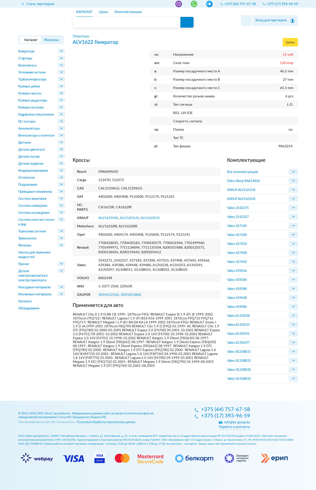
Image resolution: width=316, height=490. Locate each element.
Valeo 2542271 (238, 208)
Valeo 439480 (237, 306)
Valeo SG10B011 (239, 351)
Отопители (26, 177)
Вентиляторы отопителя (36, 135)
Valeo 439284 (237, 280)
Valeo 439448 (237, 297)
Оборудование (29, 308)
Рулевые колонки (31, 107)
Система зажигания (32, 198)
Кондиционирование (33, 170)
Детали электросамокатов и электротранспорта (33, 275)
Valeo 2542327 (238, 217)
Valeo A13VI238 (238, 315)
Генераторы (26, 51)
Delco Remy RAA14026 (243, 181)
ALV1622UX (150, 218)
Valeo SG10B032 (239, 369)
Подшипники (28, 184)
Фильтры (24, 245)
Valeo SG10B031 (239, 360)
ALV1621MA (108, 218)
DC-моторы (27, 121)
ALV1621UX (129, 218)
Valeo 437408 (237, 253)
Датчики (24, 142)
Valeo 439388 (237, 288)
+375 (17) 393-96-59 (225, 416)
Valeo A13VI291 (238, 333)
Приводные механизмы (35, 191)
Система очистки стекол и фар (36, 222)
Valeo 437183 (237, 226)
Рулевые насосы (29, 93)
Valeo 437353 (237, 244)
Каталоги (25, 301)
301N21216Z (108, 294)
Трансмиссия (27, 238)
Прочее (23, 264)
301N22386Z (131, 294)
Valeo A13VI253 (238, 324)
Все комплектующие (242, 172)
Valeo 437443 (237, 262)
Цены (290, 42)
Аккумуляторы (29, 128)
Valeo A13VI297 (238, 342)
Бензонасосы (27, 65)
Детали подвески (30, 163)
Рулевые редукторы (32, 100)
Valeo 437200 (237, 235)
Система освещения (32, 205)
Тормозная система (32, 231)
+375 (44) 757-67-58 (225, 409)
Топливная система (31, 72)
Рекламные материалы (35, 294)
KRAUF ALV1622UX (241, 199)
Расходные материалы (34, 287)
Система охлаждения (33, 212)
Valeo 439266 (237, 271)
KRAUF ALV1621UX (241, 190)
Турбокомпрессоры (32, 79)
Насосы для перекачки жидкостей (34, 255)
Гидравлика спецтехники (36, 114)
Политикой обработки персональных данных (106, 422)
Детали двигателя (31, 149)
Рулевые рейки (29, 86)
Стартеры (25, 58)
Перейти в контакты (234, 427)
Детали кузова (29, 156)
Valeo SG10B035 (239, 378)
